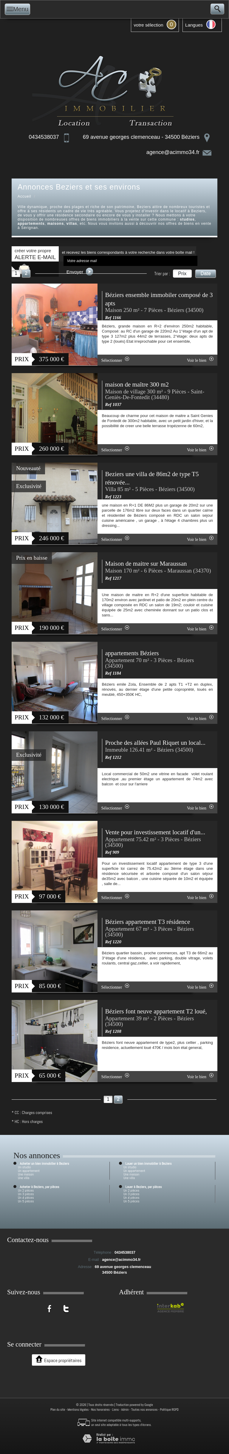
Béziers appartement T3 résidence (147, 921)
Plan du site (57, 1409)
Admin (125, 1409)
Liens (115, 1409)
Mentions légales (78, 1409)
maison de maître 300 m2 (137, 384)
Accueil (24, 196)
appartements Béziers (132, 653)
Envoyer (79, 272)
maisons (55, 223)
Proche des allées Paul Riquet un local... (155, 742)
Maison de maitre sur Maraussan (146, 563)
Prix (182, 273)
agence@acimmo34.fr (172, 152)
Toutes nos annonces (144, 1409)
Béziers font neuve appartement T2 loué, (156, 1011)
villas (71, 223)
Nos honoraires (100, 1409)
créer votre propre (35, 254)
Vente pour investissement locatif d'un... (155, 832)
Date (205, 273)
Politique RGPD (169, 1409)
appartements (31, 223)
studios (187, 219)
